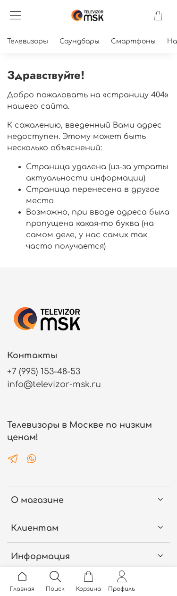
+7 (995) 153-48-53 (43, 371)
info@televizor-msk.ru (54, 384)
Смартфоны (133, 41)
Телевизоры (27, 41)
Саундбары (79, 41)
